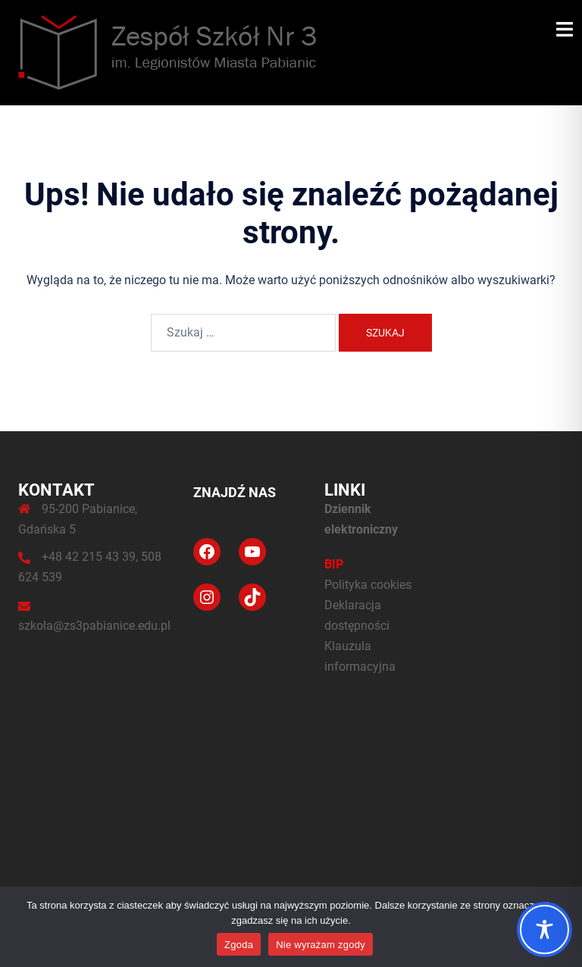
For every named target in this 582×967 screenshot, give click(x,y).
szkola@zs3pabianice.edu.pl (94, 625)
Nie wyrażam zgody (320, 944)
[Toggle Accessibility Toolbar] (544, 929)
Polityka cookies (367, 584)
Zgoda (238, 944)
